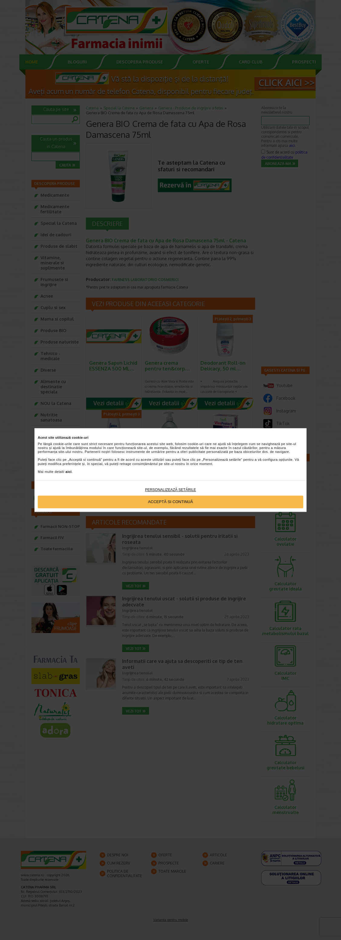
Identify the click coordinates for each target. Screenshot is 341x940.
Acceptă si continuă (170, 502)
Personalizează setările (170, 490)
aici (69, 471)
